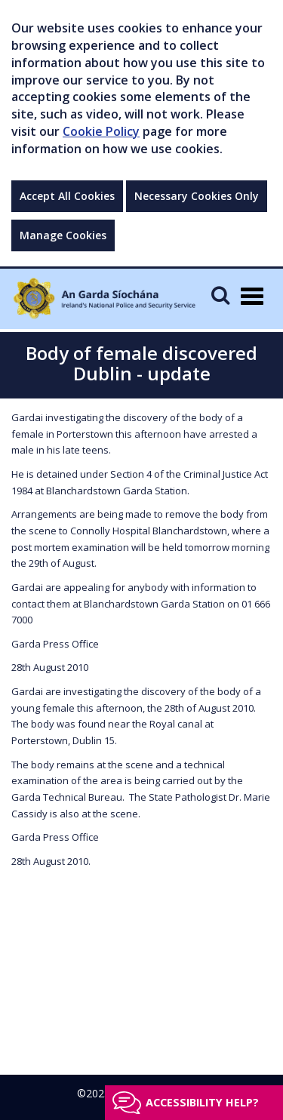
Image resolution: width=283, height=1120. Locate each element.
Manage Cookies (63, 235)
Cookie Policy (101, 131)
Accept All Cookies (67, 196)
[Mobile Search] (220, 294)
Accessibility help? (202, 1102)
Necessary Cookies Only (196, 196)
